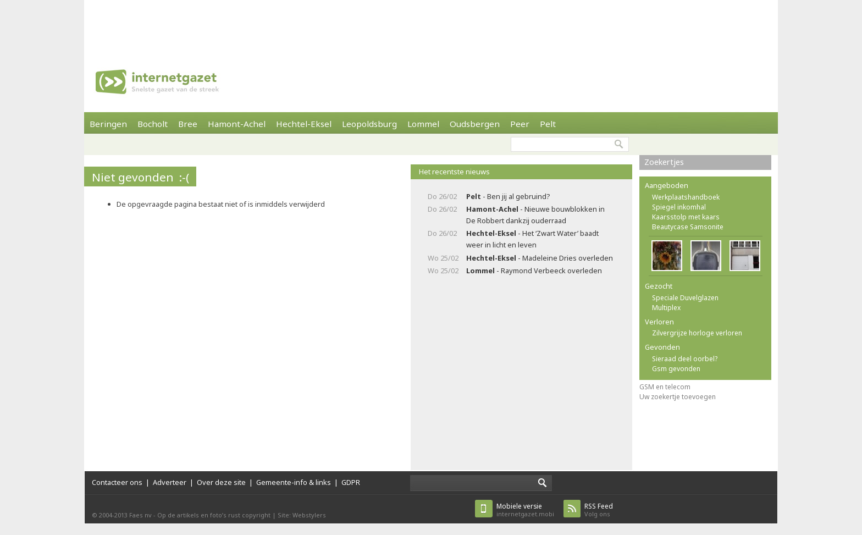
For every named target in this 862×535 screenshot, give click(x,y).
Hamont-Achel (237, 123)
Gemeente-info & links (293, 482)
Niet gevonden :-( (140, 177)
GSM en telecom (664, 386)
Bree (187, 123)
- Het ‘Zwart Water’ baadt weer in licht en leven (532, 239)
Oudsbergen (475, 123)
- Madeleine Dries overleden (539, 258)
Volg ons (598, 510)
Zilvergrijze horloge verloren (697, 333)
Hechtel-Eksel (303, 123)
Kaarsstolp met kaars (686, 217)
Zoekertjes (664, 162)
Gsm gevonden (676, 368)
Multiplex (666, 307)
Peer (519, 123)
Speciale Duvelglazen (685, 297)
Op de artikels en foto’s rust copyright (213, 515)
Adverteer (169, 482)
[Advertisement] (431, 24)
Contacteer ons (117, 482)
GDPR (350, 482)
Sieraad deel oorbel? (684, 358)
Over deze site (221, 482)
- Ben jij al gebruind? (508, 196)
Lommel (423, 123)
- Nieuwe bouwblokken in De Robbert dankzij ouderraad (535, 214)
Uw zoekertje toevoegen (677, 396)
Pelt (548, 123)
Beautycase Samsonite (687, 226)
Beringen (108, 123)
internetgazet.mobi (525, 510)
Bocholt (152, 123)
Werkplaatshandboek (686, 197)
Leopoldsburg (369, 123)
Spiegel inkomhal (679, 207)
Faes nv (140, 515)
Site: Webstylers (302, 515)
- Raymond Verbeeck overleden (534, 270)
